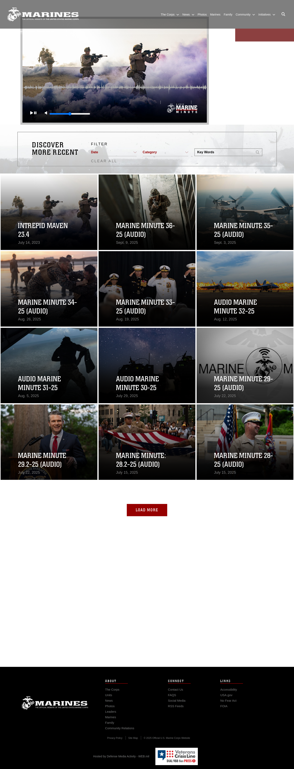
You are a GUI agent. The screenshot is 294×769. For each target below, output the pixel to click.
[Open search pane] (283, 14)
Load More (147, 510)
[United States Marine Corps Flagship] (43, 14)
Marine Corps (54, 710)
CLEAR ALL (104, 161)
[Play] (32, 113)
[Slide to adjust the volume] (68, 114)
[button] (114, 152)
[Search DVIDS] (223, 152)
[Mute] (44, 113)
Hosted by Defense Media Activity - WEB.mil (121, 756)
